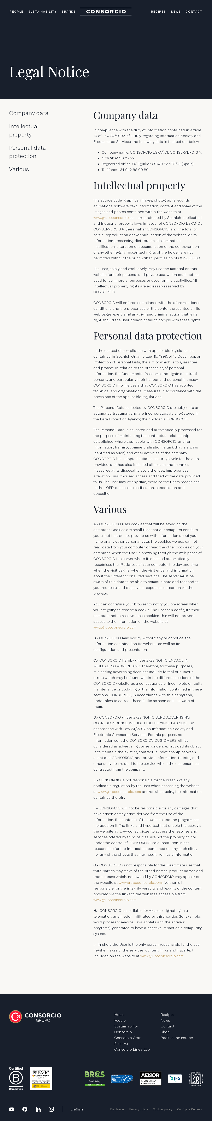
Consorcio (123, 1032)
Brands (69, 11)
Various (19, 169)
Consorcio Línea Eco (132, 1049)
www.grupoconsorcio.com (115, 217)
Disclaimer (117, 1109)
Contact (194, 11)
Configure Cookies (189, 1109)
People (16, 11)
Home (119, 1014)
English (76, 1109)
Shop (165, 1032)
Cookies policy (162, 1109)
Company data (28, 113)
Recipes (158, 11)
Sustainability (42, 11)
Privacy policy (138, 1109)
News (176, 11)
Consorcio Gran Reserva (127, 1041)
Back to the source (177, 1038)
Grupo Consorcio (106, 11)
